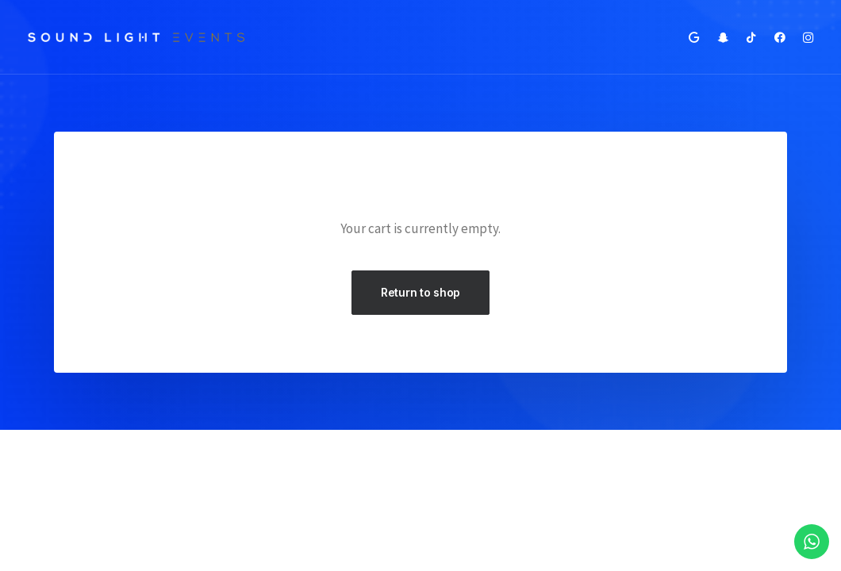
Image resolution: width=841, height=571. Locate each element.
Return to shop (420, 292)
